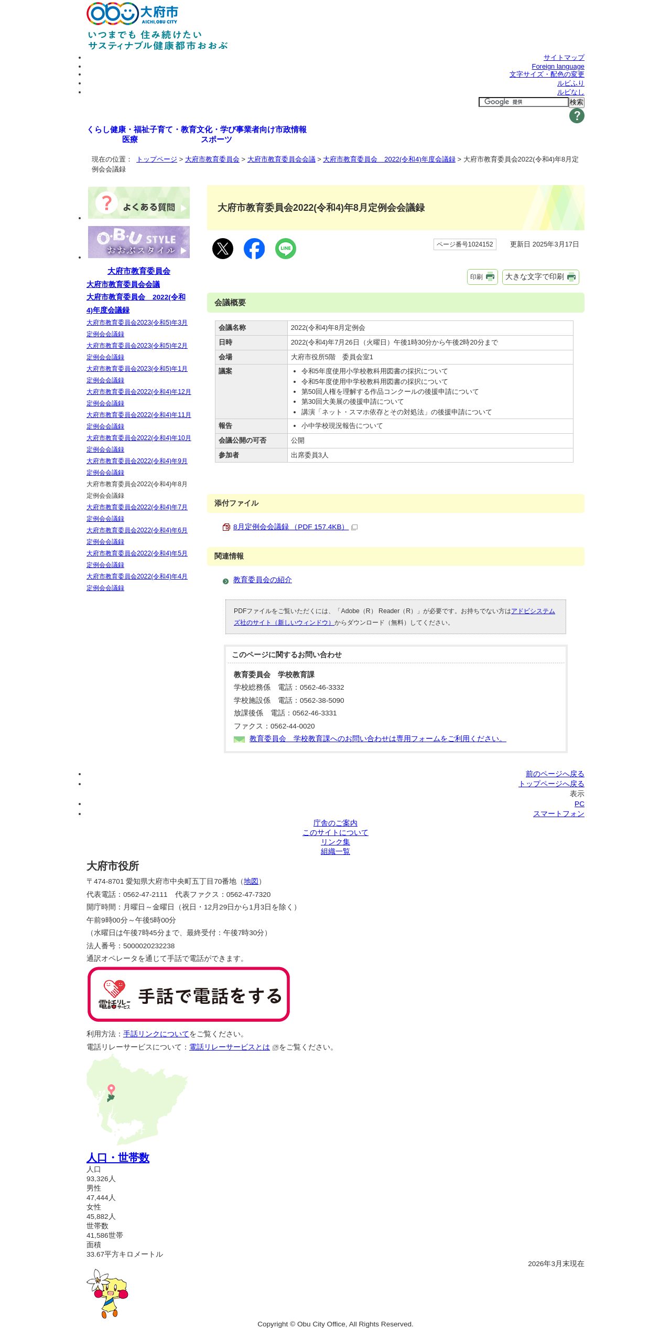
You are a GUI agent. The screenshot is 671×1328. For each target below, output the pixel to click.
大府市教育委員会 (212, 159)
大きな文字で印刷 (534, 276)
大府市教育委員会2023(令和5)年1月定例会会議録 (137, 374)
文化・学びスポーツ (216, 134)
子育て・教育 (173, 129)
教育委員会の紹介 (262, 580)
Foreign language (558, 66)
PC (580, 804)
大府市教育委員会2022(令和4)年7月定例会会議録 (137, 513)
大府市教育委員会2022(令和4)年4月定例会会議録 (137, 582)
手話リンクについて (156, 1034)
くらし (98, 129)
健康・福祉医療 (129, 134)
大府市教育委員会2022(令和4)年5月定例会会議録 (137, 559)
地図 (251, 881)
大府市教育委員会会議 (281, 159)
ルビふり (571, 83)
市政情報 (291, 129)
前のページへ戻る (555, 774)
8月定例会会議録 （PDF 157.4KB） (295, 527)
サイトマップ (564, 57)
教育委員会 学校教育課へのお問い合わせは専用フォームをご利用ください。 (378, 739)
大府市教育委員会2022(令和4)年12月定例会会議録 (138, 397)
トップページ (156, 159)
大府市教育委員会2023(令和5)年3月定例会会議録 (137, 328)
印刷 (476, 277)
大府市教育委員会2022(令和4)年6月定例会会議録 (137, 536)
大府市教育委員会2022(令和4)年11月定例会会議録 (138, 420)
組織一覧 (335, 851)
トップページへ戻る (551, 784)
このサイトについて (335, 833)
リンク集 (335, 842)
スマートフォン (559, 814)
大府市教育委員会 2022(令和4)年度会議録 (389, 159)
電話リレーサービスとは (234, 1047)
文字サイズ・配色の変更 (547, 74)
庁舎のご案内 (335, 823)
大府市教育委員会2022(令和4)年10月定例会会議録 (138, 443)
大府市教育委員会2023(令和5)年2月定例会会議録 (137, 351)
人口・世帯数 (117, 1157)
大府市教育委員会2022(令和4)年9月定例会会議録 (137, 466)
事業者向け (255, 129)
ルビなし (571, 92)
